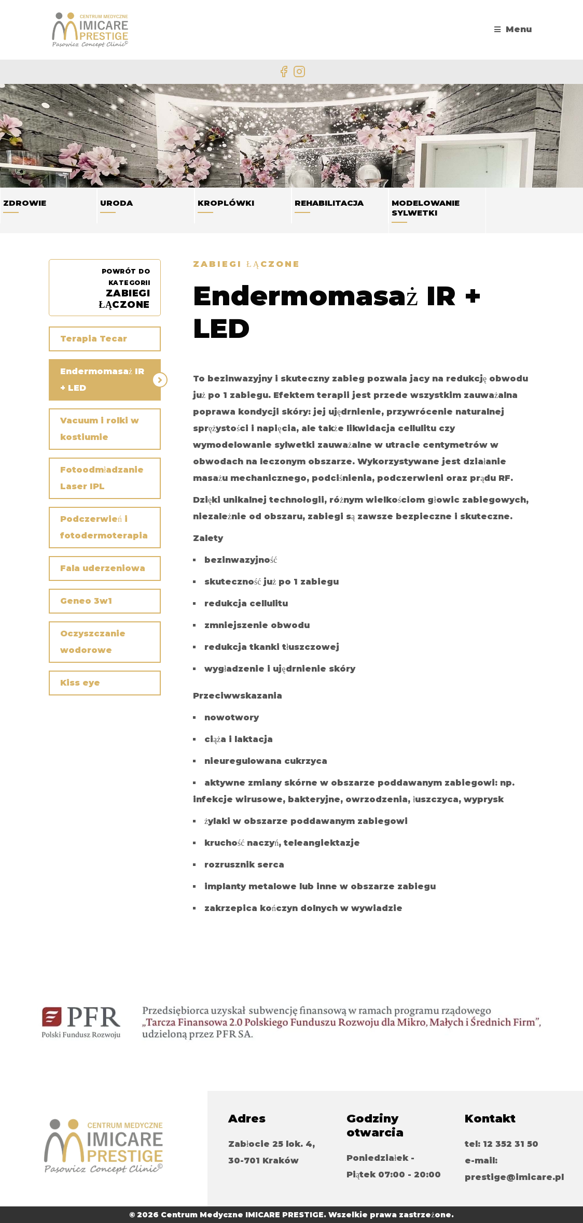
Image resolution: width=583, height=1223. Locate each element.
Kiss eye (80, 683)
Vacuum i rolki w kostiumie (99, 429)
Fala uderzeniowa (102, 568)
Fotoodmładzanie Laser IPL (102, 478)
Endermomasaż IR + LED (102, 379)
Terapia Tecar (93, 339)
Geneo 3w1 (86, 601)
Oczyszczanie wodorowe (93, 642)
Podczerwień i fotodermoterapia (104, 527)
